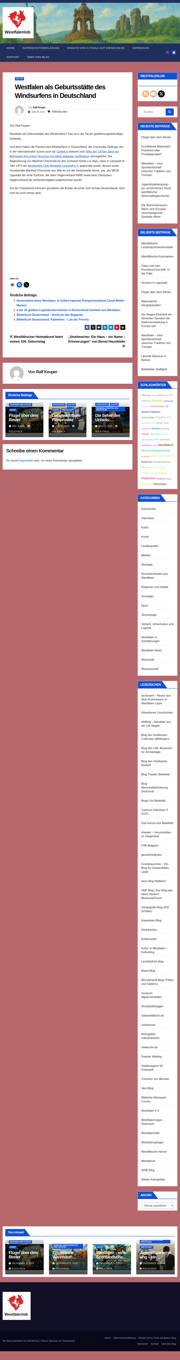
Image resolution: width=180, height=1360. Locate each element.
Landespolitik (149, 546)
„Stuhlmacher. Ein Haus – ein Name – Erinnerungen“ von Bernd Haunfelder (96, 341)
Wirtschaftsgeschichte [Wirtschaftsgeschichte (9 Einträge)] (155, 450)
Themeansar (68, 1341)
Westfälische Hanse (154, 1151)
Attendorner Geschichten (157, 712)
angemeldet (26, 460)
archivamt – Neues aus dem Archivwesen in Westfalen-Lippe (156, 699)
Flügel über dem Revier (23, 417)
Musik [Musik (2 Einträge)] (166, 395)
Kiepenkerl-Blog (151, 920)
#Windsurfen (60, 111)
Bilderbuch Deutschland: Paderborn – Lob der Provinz (53, 319)
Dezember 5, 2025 (111, 1263)
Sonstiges (147, 596)
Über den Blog (38, 57)
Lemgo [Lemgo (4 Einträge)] (159, 423)
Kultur (19, 79)
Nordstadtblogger (152, 1006)
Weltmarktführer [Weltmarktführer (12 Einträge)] (161, 456)
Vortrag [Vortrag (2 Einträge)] (155, 445)
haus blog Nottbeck (153, 881)
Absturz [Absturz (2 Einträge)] (169, 479)
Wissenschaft (149, 668)
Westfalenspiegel (152, 1142)
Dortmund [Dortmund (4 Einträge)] (165, 439)
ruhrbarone (148, 1024)
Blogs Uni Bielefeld (153, 800)
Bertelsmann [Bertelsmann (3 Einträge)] (146, 462)
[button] (167, 52)
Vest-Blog (147, 1088)
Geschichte (59, 405)
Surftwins (62, 151)
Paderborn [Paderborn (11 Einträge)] (148, 478)
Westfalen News (151, 650)
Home (10, 48)
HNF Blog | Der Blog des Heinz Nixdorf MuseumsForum (157, 894)
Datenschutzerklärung (41, 48)
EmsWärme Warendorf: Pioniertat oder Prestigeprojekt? (156, 150)
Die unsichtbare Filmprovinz (66, 417)
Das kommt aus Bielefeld (157, 823)
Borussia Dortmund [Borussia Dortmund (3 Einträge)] (161, 462)
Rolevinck (17, 1269)
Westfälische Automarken (157, 256)
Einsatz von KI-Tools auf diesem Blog (96, 48)
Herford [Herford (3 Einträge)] (164, 434)
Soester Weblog (151, 1056)
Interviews (147, 518)
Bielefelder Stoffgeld (154, 369)
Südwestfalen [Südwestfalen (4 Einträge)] (148, 417)
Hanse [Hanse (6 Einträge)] (145, 434)
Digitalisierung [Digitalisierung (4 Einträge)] (148, 423)
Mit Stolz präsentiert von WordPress (21, 1341)
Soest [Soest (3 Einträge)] (143, 395)
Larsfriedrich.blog (152, 961)
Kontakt (12, 57)
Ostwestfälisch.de (152, 1015)
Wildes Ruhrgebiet (153, 1179)
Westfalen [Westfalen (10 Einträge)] (160, 484)
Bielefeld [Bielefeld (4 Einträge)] (156, 428)
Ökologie (147, 564)
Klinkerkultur (149, 929)
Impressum (141, 48)
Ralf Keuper (39, 107)
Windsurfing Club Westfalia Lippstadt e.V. (53, 165)
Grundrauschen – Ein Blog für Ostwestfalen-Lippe (155, 868)
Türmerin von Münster (155, 1078)
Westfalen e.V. (150, 1110)
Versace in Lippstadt (154, 282)
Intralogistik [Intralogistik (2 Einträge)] (145, 456)
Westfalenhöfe (150, 1133)
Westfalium (148, 1160)
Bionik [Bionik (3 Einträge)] (144, 467)
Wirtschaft (68, 410)
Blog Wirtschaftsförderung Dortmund (154, 787)
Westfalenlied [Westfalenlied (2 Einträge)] (168, 401)
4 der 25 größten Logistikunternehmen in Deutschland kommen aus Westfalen (68, 310)
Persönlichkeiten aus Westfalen (107, 409)
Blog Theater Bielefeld (155, 774)
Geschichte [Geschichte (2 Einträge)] (165, 429)
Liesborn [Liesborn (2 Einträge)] (150, 467)
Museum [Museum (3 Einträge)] (145, 406)
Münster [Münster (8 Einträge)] (157, 400)
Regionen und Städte (20, 405)
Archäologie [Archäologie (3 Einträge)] (146, 445)
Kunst (56, 410)
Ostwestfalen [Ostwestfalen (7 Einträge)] (157, 406)
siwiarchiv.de (149, 1047)
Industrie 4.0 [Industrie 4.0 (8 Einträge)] (163, 417)
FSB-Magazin (150, 845)
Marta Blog (148, 970)
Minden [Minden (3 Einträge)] (160, 395)
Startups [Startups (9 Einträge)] (155, 434)
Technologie (149, 614)
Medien (146, 555)
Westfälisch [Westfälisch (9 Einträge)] (166, 445)
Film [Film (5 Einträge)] (157, 439)
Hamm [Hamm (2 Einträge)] (154, 395)
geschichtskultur (151, 854)
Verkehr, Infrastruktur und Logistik (66, 1246)
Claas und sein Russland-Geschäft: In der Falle (155, 269)
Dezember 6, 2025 (23, 1263)
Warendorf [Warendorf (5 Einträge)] (147, 484)
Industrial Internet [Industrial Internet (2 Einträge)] (147, 440)
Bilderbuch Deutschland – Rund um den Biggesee (50, 314)
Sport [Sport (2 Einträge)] (149, 395)
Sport (13, 410)
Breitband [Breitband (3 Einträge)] (161, 479)
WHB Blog (147, 1170)
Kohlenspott (149, 939)
